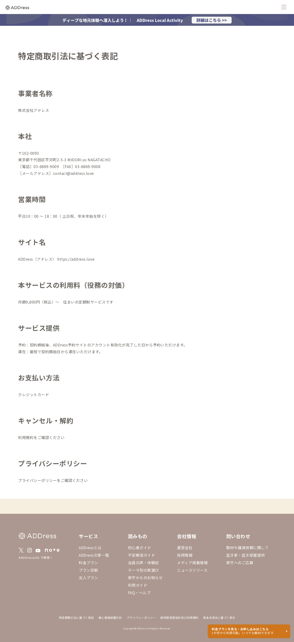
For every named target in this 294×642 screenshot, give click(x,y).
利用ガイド (137, 585)
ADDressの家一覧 (94, 555)
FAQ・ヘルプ (139, 592)
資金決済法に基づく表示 (219, 617)
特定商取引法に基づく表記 (76, 617)
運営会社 (184, 547)
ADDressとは (90, 547)
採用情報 (184, 555)
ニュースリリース (192, 570)
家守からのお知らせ (145, 577)
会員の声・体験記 (143, 562)
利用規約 (26, 437)
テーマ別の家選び (143, 570)
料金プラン (88, 562)
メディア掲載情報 (192, 562)
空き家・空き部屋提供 (245, 555)
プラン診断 (88, 570)
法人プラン (88, 577)
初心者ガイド (139, 547)
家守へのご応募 (239, 562)
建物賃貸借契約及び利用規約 (179, 617)
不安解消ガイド (141, 555)
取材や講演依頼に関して (247, 547)
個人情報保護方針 (110, 617)
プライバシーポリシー (37, 480)
